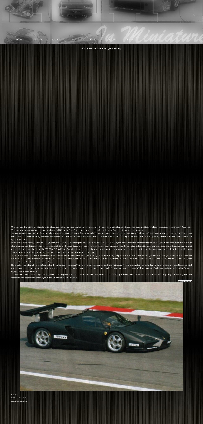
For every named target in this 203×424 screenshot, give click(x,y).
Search (130, 39)
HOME (19, 39)
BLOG (93, 39)
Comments (111, 39)
